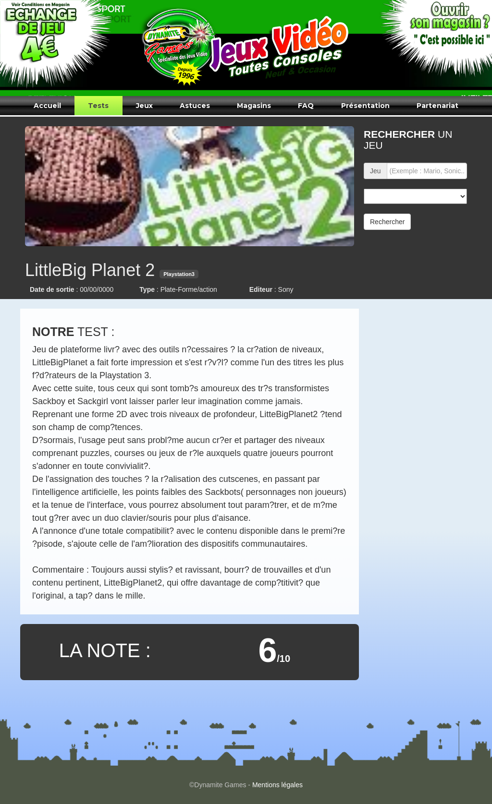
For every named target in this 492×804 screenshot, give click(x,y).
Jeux (144, 105)
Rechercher (387, 222)
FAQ (306, 105)
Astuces (195, 105)
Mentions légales (277, 785)
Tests (98, 105)
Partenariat (437, 105)
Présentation (365, 105)
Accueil (47, 105)
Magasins (254, 105)
